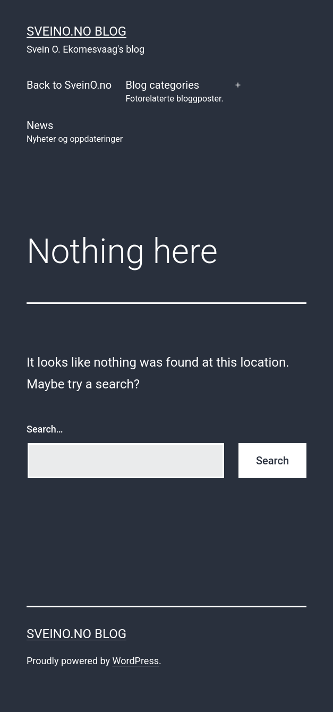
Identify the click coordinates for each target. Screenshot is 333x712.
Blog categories (174, 92)
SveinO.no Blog (76, 31)
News (75, 132)
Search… (45, 429)
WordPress (136, 660)
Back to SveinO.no (69, 85)
